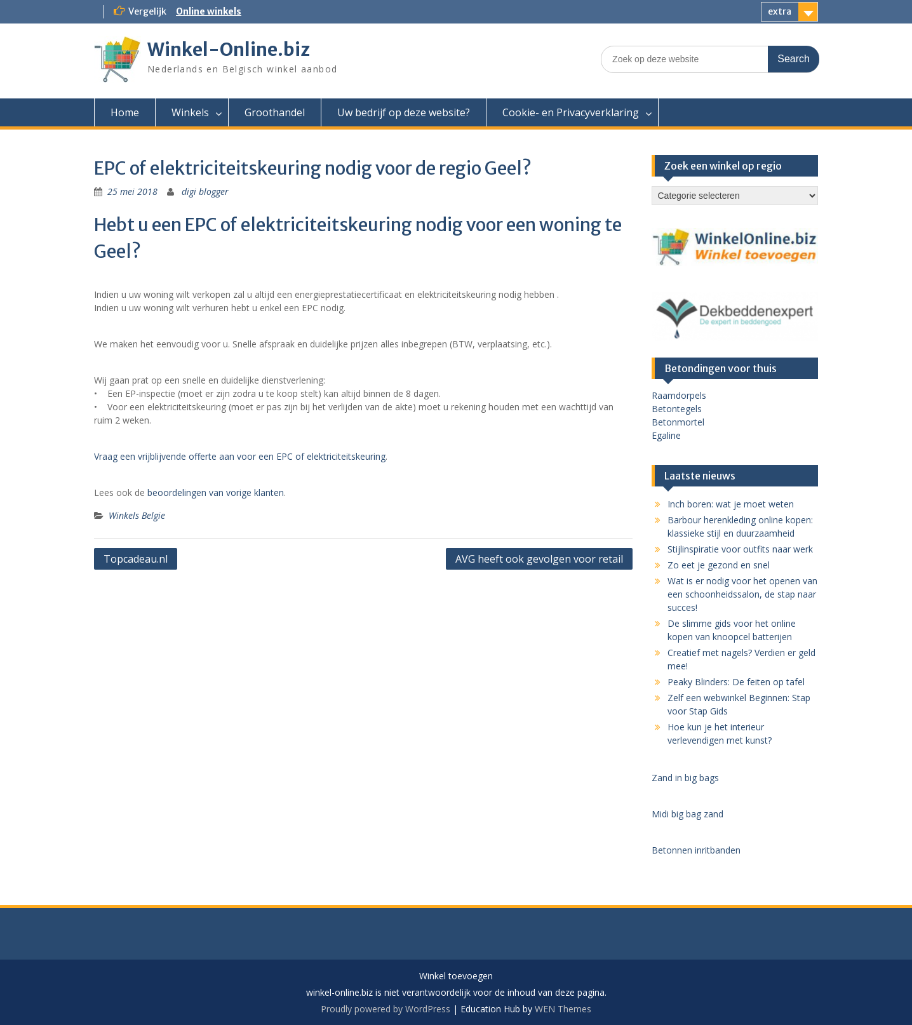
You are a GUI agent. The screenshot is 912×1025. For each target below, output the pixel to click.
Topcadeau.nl (136, 559)
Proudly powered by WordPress (385, 1009)
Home (125, 112)
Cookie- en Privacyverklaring (570, 112)
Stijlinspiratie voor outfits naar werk (740, 549)
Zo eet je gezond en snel (718, 565)
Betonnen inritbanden (696, 850)
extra (779, 11)
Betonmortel (678, 422)
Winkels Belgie (137, 515)
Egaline (666, 435)
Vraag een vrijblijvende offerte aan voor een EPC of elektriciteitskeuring (240, 456)
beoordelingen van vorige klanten (215, 492)
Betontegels (677, 409)
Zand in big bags (685, 778)
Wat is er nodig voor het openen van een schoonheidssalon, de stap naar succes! (742, 594)
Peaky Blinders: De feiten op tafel (736, 682)
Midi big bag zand (687, 814)
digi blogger (205, 191)
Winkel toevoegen (456, 976)
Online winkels (208, 11)
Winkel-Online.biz (228, 49)
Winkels (190, 112)
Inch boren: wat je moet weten (730, 504)
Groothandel (275, 112)
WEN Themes (563, 1009)
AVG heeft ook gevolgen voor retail (539, 559)
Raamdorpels (679, 395)
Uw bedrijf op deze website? (403, 112)
